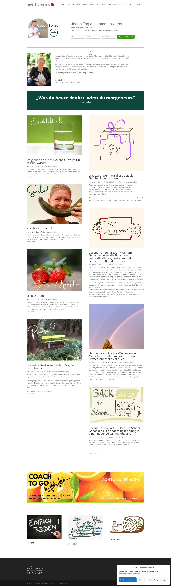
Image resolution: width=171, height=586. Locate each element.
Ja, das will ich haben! (126, 37)
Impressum (31, 566)
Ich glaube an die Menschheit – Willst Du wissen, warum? (53, 161)
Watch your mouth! (39, 228)
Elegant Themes (42, 583)
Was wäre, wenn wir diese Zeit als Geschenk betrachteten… (111, 177)
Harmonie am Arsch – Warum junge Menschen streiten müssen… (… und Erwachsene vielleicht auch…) (113, 356)
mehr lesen (31, 176)
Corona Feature (51, 372)
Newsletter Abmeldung (35, 571)
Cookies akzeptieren (127, 580)
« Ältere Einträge (95, 454)
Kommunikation (51, 166)
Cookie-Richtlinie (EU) (34, 573)
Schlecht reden (36, 296)
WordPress (63, 583)
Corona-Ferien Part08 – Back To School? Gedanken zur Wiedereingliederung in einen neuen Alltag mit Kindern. (115, 431)
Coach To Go (40, 166)
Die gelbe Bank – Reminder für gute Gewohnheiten (50, 366)
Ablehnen (142, 580)
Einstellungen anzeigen (158, 580)
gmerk (32, 166)
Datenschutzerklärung (133, 573)
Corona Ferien (103, 265)
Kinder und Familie (117, 182)
